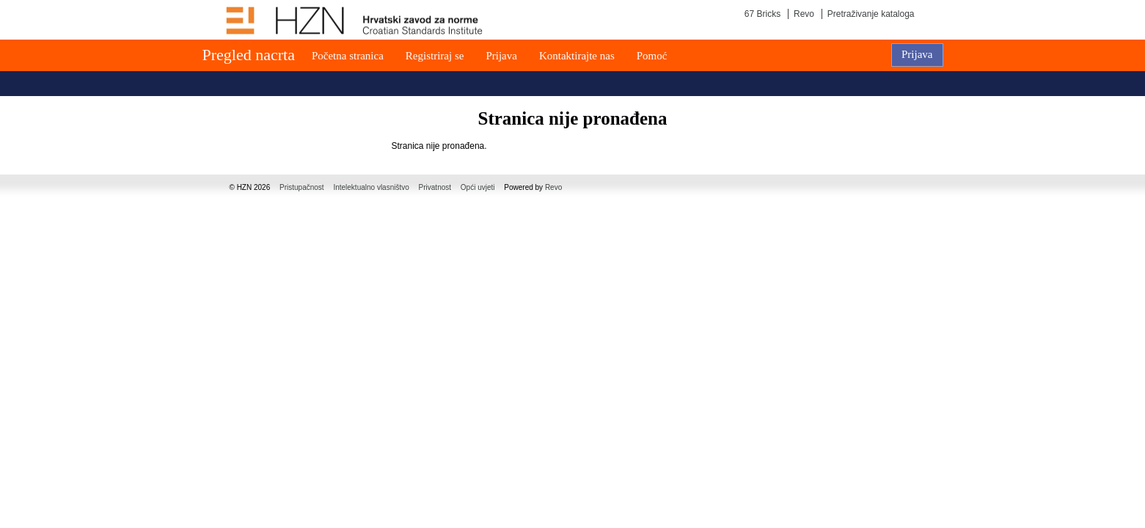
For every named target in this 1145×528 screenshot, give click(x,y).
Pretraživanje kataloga (871, 14)
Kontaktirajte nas (577, 56)
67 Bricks (762, 14)
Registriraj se (435, 56)
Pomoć (652, 56)
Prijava (501, 56)
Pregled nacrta (248, 54)
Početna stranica (348, 56)
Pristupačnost (301, 187)
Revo (804, 14)
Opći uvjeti (478, 187)
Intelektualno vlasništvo (371, 187)
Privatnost (435, 187)
